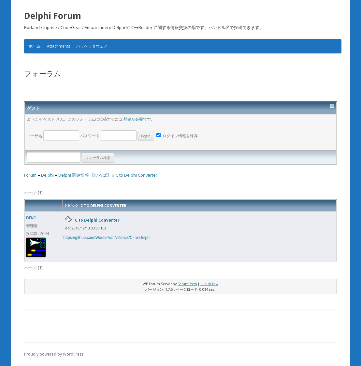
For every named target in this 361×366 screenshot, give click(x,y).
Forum (30, 175)
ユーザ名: (53, 136)
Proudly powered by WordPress (53, 354)
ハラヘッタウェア (92, 46)
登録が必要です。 (139, 119)
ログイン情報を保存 (177, 136)
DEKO (31, 218)
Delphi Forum (52, 16)
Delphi (47, 175)
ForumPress (187, 284)
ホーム (34, 46)
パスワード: (117, 136)
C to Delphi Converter (136, 175)
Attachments (58, 46)
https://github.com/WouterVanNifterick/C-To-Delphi (107, 237)
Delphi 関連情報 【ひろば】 (84, 175)
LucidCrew (209, 284)
